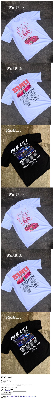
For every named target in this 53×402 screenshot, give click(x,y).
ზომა (2, 387)
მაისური (17, 396)
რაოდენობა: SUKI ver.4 (7, 392)
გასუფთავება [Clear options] (7, 390)
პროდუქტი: (4, 381)
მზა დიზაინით (23, 396)
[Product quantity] (19, 392)
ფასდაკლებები (32, 396)
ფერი (2, 390)
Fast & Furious (10, 396)
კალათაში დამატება (6, 393)
